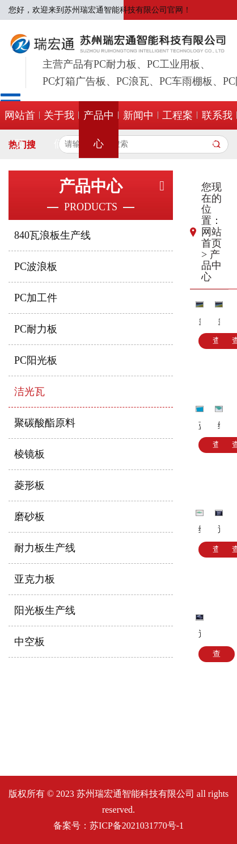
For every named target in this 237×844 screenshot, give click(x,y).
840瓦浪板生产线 (52, 235)
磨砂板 (29, 516)
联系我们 (217, 129)
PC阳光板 (35, 360)
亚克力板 (34, 579)
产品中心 (98, 129)
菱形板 (29, 485)
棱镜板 (29, 454)
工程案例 (177, 129)
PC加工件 (35, 297)
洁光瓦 (29, 391)
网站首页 (20, 129)
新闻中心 (138, 129)
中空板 (29, 641)
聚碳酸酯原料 (44, 423)
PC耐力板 (35, 329)
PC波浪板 (35, 266)
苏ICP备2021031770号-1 (137, 825)
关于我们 (59, 129)
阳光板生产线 (44, 610)
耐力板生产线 (44, 548)
